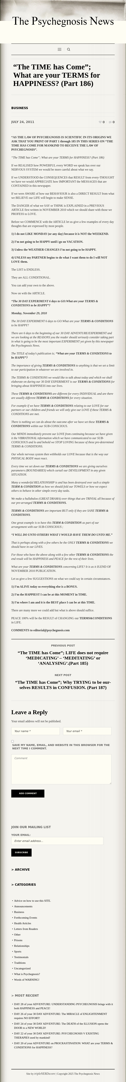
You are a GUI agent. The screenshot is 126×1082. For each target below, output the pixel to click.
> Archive (20, 869)
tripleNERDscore (44, 1073)
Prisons (18, 940)
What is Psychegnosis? (27, 974)
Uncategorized (22, 968)
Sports (17, 951)
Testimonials (21, 957)
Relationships (22, 945)
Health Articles (22, 923)
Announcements (23, 906)
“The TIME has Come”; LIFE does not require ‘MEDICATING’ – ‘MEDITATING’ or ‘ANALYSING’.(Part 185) (63, 658)
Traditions (20, 962)
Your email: (21, 834)
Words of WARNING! (26, 979)
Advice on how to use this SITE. (32, 900)
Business (19, 108)
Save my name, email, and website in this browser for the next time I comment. (61, 747)
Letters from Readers (26, 928)
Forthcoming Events (25, 917)
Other (17, 934)
